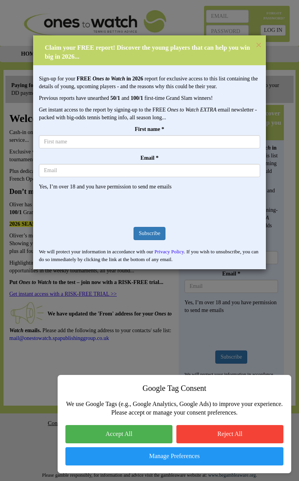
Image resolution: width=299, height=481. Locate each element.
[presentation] (149, 206)
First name (149, 129)
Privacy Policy (169, 251)
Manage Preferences (174, 456)
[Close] (260, 45)
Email (149, 158)
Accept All (119, 433)
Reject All (229, 433)
